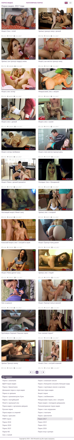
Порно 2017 (42, 419)
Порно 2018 (6, 422)
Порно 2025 (6, 428)
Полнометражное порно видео (49, 406)
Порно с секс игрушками (47, 409)
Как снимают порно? (45, 333)
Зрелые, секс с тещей (46, 273)
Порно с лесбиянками (46, 396)
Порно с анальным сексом (47, 381)
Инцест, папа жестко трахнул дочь (50, 152)
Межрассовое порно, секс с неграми (51, 400)
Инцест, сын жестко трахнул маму (50, 61)
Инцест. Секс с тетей (8, 31)
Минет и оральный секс (10, 403)
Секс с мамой (7, 435)
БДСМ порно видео (9, 384)
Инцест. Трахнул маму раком (48, 242)
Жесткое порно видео (46, 390)
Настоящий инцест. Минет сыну (12, 212)
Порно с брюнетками (9, 387)
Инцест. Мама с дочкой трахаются (13, 182)
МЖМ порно (6, 419)
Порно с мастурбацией (10, 400)
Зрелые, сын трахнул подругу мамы (14, 61)
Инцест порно (43, 393)
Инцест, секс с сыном (45, 122)
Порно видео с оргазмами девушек (15, 406)
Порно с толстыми (44, 412)
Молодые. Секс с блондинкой (48, 182)
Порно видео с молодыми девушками (51, 403)
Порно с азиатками (9, 381)
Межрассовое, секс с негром (48, 91)
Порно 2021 (42, 425)
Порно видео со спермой (11, 412)
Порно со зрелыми (9, 393)
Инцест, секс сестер (8, 91)
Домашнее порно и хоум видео (13, 390)
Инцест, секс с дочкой (9, 122)
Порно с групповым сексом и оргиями (51, 387)
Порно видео (7, 3)
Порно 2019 (42, 422)
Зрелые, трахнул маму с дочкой (49, 31)
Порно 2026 (42, 428)
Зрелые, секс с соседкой (47, 212)
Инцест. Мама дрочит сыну (10, 273)
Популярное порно (34, 3)
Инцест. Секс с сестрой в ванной (49, 363)
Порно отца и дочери (45, 432)
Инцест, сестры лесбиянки (10, 152)
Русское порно (7, 409)
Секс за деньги (6, 303)
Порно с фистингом (45, 416)
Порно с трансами (8, 416)
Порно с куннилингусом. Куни (13, 396)
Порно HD (6, 432)
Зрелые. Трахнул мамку (9, 363)
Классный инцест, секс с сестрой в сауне (15, 242)
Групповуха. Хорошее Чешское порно (14, 333)
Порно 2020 (6, 425)
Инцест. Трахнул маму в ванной (49, 303)
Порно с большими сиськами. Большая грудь (54, 384)
